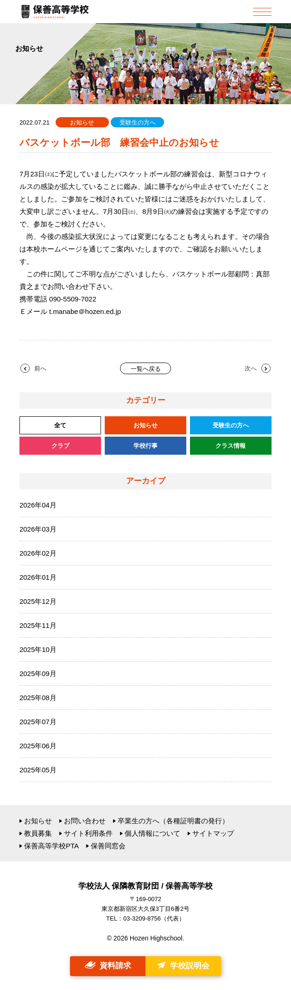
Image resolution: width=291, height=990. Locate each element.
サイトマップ (213, 833)
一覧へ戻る (146, 368)
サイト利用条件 (88, 833)
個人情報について (152, 833)
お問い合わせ (85, 821)
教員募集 (38, 833)
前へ (40, 368)
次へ (251, 368)
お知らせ (38, 821)
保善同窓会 (108, 846)
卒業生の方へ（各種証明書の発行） (173, 821)
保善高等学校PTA (51, 846)
